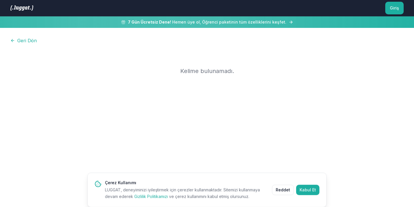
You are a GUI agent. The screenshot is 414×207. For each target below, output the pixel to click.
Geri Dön (23, 40)
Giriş (394, 7)
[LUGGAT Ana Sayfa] (21, 8)
